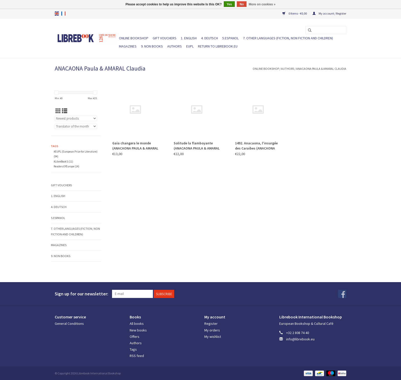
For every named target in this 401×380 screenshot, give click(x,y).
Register (211, 323)
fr (63, 13)
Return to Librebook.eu (218, 46)
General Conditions (69, 323)
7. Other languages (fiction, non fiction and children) (288, 38)
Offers (134, 336)
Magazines (128, 46)
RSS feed (137, 355)
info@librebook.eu (300, 339)
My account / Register (329, 13)
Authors (174, 46)
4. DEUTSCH (209, 38)
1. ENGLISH (189, 38)
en (57, 13)
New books (138, 330)
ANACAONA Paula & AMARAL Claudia (321, 69)
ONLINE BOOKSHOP (133, 38)
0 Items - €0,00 (294, 13)
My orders (212, 330)
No (242, 4)
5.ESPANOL (230, 38)
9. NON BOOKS (152, 46)
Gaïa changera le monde (135, 146)
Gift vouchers (164, 38)
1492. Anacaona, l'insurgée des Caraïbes (256, 146)
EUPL (190, 46)
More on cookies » (262, 4)
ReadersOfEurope (66, 166)
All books (137, 323)
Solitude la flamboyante (197, 146)
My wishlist (212, 336)
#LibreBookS (63, 161)
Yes (229, 4)
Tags (133, 349)
